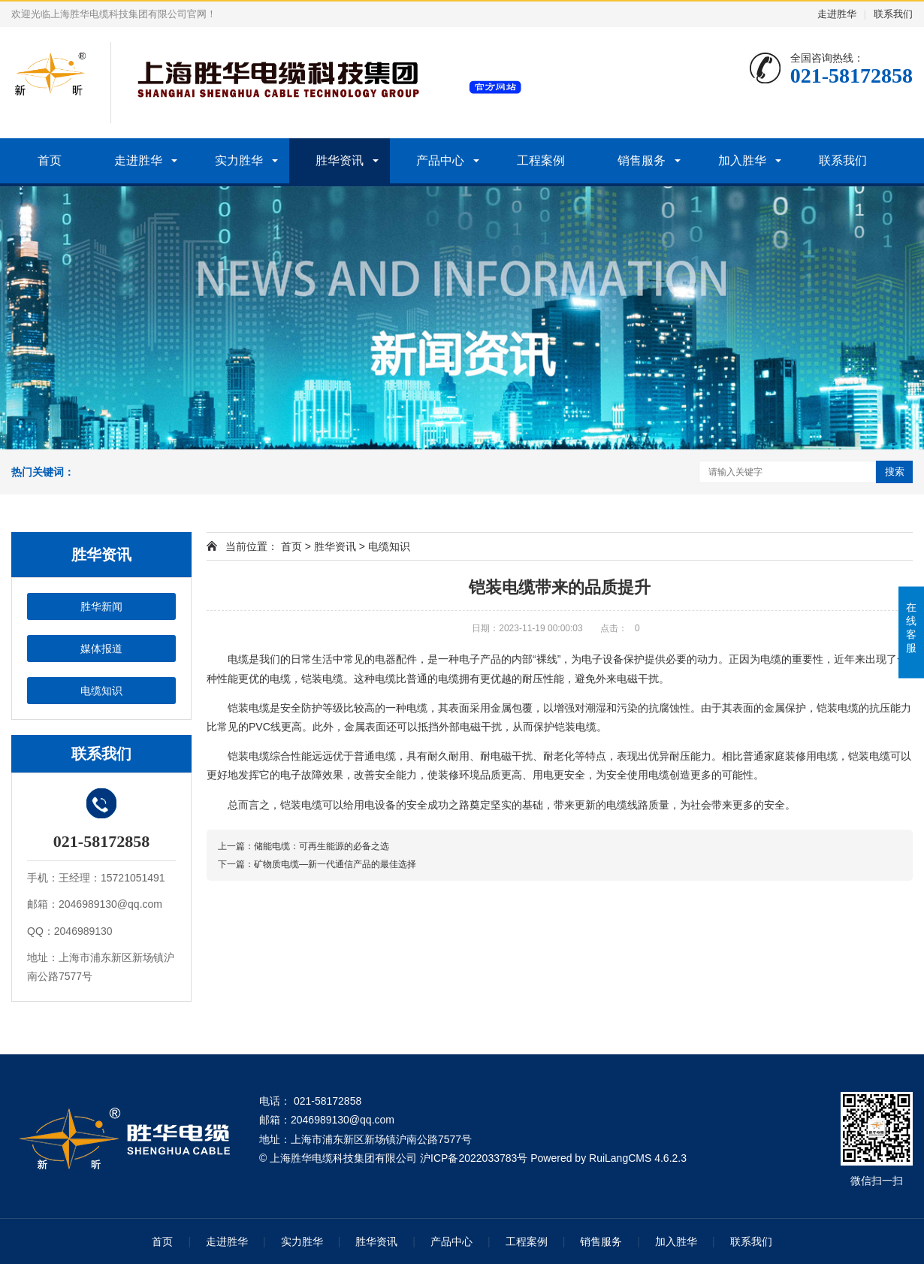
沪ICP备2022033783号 (473, 1158)
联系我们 (893, 14)
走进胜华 (836, 14)
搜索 (894, 471)
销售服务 (642, 160)
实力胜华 (239, 160)
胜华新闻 (101, 606)
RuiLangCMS (620, 1158)
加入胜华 (742, 160)
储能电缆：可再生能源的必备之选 (321, 846)
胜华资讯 (340, 160)
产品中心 (440, 160)
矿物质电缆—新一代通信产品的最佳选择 (335, 864)
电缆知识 (101, 691)
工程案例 (541, 160)
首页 (50, 160)
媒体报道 (101, 649)
